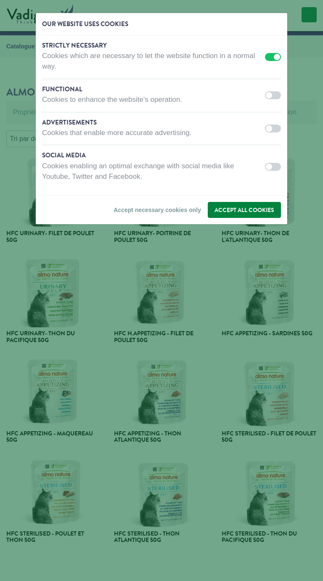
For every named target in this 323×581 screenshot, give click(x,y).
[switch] (273, 57)
